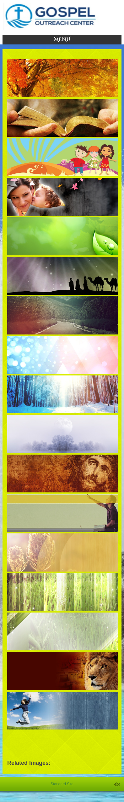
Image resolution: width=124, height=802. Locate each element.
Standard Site (62, 784)
